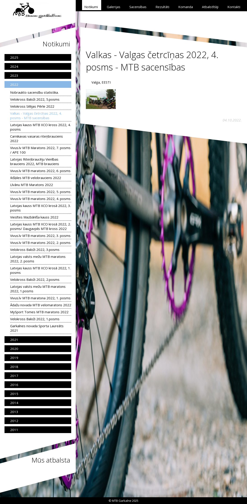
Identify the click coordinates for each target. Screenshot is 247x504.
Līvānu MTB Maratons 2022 (31, 184)
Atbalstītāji (210, 7)
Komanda (185, 7)
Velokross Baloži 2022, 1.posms (34, 319)
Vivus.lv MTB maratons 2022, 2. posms (40, 242)
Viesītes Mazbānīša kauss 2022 (34, 217)
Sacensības (137, 7)
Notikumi (91, 7)
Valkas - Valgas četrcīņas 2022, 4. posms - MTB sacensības (36, 115)
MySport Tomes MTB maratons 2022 (39, 312)
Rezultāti (162, 7)
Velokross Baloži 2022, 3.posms (34, 249)
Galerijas (113, 7)
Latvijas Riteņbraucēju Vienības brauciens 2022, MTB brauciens (34, 161)
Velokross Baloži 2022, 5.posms (34, 99)
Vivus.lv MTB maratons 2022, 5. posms (40, 191)
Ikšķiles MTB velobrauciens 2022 (35, 177)
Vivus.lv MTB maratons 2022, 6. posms (40, 170)
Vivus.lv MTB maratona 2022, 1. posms (40, 298)
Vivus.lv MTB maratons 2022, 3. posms (40, 235)
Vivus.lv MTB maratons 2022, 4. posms (40, 198)
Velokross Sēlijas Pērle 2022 (32, 106)
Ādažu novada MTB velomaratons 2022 (40, 305)
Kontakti (233, 7)
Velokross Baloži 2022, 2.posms (34, 279)
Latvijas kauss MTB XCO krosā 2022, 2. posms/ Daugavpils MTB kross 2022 (40, 226)
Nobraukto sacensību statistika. (34, 92)
